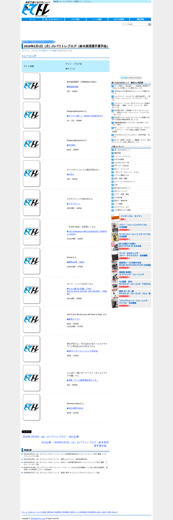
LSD (115, 182)
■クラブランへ (73, 201)
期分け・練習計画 (120, 198)
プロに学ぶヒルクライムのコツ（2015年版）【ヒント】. (131, 133)
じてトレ (36, 9)
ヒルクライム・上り (121, 204)
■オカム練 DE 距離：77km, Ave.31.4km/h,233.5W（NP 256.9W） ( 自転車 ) (87, 288)
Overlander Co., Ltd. (38, 516)
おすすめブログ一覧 (121, 160)
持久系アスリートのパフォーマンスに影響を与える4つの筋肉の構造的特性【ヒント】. (131, 116)
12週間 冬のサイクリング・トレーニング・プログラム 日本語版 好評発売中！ (131, 281)
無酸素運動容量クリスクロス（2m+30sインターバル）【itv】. (130, 121)
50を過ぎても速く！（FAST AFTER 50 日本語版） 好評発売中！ (131, 243)
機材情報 (140, 19)
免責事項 (58, 509)
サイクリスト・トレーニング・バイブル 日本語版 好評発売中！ (131, 234)
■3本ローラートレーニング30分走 (82, 348)
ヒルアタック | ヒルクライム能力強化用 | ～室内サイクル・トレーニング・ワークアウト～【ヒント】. (131, 96)
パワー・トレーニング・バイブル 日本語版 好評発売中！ (131, 224)
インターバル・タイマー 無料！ (131, 215)
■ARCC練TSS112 (75, 405)
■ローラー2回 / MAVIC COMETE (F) (85, 113)
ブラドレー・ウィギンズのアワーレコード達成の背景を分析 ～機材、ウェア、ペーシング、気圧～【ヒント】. (131, 103)
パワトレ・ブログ (42, 39)
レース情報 (97, 19)
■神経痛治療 (72, 84)
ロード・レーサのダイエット (124, 179)
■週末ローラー (73, 316)
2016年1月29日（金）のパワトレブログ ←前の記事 (51, 434)
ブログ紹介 (75, 19)
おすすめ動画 (119, 19)
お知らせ (32, 509)
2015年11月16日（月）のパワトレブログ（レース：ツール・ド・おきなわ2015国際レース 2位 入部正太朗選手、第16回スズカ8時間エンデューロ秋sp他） (66, 466)
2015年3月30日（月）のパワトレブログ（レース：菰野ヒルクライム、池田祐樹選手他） (56, 456)
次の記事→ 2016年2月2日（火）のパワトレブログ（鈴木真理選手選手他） (75, 441)
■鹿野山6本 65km (75, 259)
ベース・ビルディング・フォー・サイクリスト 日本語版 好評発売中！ (131, 253)
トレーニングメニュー (122, 153)
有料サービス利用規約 (79, 509)
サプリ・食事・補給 (121, 191)
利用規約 (66, 509)
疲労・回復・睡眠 (120, 176)
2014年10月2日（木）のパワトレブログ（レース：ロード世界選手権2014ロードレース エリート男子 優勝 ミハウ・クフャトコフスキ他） (66, 452)
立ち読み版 (118, 195)
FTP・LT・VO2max (121, 163)
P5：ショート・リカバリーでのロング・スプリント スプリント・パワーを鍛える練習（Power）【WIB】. (131, 127)
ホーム (32, 19)
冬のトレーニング (120, 188)
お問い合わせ (112, 509)
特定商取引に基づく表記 (97, 509)
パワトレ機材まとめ (121, 172)
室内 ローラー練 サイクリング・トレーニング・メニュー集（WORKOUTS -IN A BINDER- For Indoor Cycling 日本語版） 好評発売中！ (131, 291)
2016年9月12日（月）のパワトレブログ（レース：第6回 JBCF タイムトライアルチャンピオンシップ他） (62, 470)
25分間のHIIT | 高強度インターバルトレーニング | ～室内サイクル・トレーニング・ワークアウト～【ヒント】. (131, 110)
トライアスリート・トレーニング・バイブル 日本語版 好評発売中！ (131, 300)
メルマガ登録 (41, 509)
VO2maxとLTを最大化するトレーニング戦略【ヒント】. (131, 89)
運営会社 (50, 509)
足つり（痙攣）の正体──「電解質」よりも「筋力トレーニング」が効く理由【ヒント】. (131, 138)
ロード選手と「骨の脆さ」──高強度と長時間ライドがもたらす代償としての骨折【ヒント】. (131, 84)
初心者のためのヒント (122, 185)
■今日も (70, 171)
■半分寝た (71, 142)
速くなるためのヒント (54, 19)
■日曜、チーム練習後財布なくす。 (83, 377)
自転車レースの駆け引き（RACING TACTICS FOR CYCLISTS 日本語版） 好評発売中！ (131, 262)
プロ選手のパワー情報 (122, 207)
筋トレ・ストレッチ (121, 166)
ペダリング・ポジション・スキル (126, 169)
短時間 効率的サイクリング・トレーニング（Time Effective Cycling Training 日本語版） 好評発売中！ (131, 272)
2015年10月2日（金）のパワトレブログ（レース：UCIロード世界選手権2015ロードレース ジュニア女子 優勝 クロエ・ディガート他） (65, 460)
